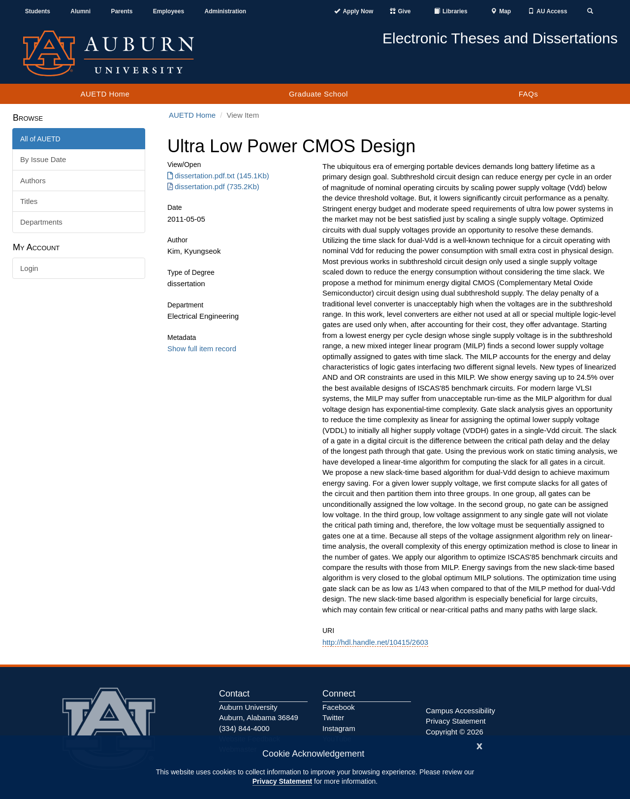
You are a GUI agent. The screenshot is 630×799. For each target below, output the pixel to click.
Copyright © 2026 (454, 732)
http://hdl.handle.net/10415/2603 (375, 642)
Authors (33, 180)
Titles (28, 201)
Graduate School (318, 94)
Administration (225, 11)
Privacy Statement (282, 781)
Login (29, 268)
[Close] (479, 745)
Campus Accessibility (460, 710)
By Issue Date (43, 159)
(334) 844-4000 (244, 728)
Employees (168, 11)
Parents (121, 11)
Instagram (338, 728)
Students (37, 11)
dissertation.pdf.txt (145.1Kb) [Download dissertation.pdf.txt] (218, 175)
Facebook (338, 707)
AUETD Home (104, 94)
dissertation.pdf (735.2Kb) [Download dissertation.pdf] (213, 186)
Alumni (80, 11)
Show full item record (201, 348)
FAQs (528, 94)
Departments (41, 222)
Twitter (333, 717)
